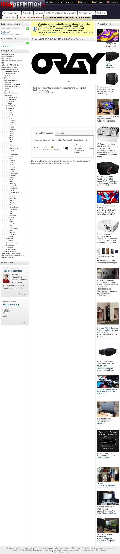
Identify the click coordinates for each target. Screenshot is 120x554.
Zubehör (10, 247)
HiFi (48, 13)
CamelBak (13, 129)
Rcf (11, 200)
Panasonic (13, 186)
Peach (12, 190)
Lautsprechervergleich (106, 485)
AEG (11, 114)
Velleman (12, 226)
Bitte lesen (52, 32)
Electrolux (13, 146)
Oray (11, 181)
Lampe (10, 103)
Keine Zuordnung (10, 251)
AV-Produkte (7, 59)
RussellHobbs (14, 207)
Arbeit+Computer (8, 54)
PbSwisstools (14, 188)
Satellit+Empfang (10, 249)
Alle (11, 110)
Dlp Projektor (12, 99)
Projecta (12, 196)
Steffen (12, 217)
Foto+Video (9, 82)
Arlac (11, 118)
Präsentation (9, 91)
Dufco (11, 139)
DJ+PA (7, 76)
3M (11, 112)
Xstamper (13, 234)
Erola (11, 152)
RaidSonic (13, 198)
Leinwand (11, 108)
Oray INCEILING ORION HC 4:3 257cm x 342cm (68, 17)
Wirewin (12, 232)
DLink (11, 135)
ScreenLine (13, 209)
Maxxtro (12, 169)
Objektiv (10, 238)
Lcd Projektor (12, 106)
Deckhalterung (12, 97)
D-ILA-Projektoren (109, 181)
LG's (114, 210)
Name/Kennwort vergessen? (11, 34)
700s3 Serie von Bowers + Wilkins (107, 329)
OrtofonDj (13, 184)
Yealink (12, 236)
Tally (11, 219)
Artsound (12, 120)
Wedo (11, 230)
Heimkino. (112, 513)
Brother (12, 127)
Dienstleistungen (86, 13)
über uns (8, 13)
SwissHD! (101, 423)
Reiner (12, 203)
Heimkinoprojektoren (105, 539)
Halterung (11, 101)
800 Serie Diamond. (106, 457)
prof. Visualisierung (11, 93)
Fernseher (27, 13)
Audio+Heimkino (8, 57)
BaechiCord (13, 125)
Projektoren (11, 245)
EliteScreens (14, 148)
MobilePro (13, 175)
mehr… (22, 288)
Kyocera (12, 160)
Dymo (11, 141)
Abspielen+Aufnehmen (12, 71)
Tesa (11, 221)
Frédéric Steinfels (12, 271)
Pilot (11, 194)
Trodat (12, 224)
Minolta (12, 171)
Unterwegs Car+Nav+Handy (12, 253)
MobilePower (14, 173)
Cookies (36, 550)
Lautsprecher (70, 13)
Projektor (10, 241)
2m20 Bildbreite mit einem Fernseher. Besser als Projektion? (107, 391)
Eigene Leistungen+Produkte (12, 61)
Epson (12, 150)
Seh (11, 211)
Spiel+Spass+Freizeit (10, 67)
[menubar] (82, 2)
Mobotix (12, 177)
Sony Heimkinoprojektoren (105, 367)
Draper (12, 137)
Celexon (12, 133)
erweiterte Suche (7, 46)
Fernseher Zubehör (11, 80)
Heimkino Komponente (12, 84)
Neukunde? (5, 32)
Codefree (101, 13)
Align (11, 116)
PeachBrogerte (14, 192)
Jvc (11, 158)
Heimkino (39, 13)
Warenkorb (10, 17)
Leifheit (12, 163)
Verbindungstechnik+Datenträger (13, 256)
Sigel (11, 213)
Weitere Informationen (60, 552)
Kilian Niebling (11, 304)
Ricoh (11, 205)
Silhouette (13, 215)
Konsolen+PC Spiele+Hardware (13, 65)
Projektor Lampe (13, 243)
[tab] (43, 133)
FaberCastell (14, 154)
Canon (12, 131)
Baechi (12, 123)
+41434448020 (47, 548)
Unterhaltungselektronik (10, 69)
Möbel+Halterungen (11, 86)
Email (21, 294)
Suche (17, 13)
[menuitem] (54, 2)
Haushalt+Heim (8, 63)
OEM (11, 179)
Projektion (57, 13)
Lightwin (12, 165)
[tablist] (62, 144)
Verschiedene (14, 228)
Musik (7, 88)
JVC (98, 177)
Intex (11, 156)
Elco (11, 144)
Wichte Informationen (54, 28)
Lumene (12, 167)
